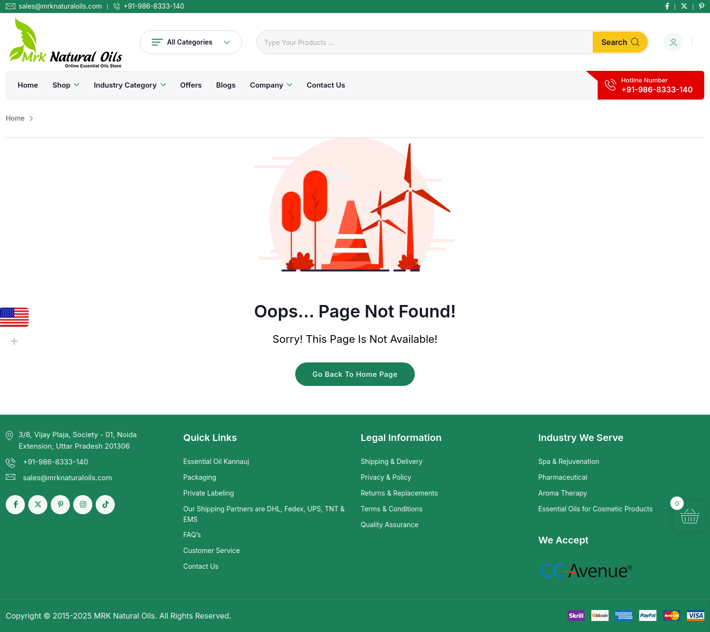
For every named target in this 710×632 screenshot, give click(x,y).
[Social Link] (667, 6)
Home (28, 85)
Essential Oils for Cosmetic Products (595, 509)
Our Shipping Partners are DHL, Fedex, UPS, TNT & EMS (263, 514)
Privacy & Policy (386, 477)
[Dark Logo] (65, 42)
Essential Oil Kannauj (216, 461)
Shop (61, 85)
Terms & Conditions (391, 509)
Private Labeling (208, 493)
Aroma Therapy (562, 493)
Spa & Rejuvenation (568, 461)
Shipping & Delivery (391, 461)
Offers (191, 85)
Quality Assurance (390, 524)
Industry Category (125, 85)
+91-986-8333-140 (153, 6)
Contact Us (326, 85)
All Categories (191, 42)
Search (620, 42)
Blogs (226, 85)
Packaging (199, 477)
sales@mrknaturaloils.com (60, 6)
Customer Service (211, 550)
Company (266, 85)
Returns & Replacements (399, 493)
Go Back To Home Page (355, 374)
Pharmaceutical (563, 477)
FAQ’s (192, 534)
